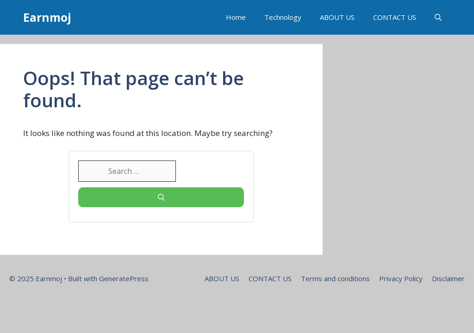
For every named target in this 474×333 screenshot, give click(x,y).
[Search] (161, 197)
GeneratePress (124, 278)
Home (236, 17)
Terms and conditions (335, 278)
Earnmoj (47, 17)
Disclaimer (448, 278)
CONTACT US (394, 17)
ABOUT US (337, 17)
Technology (282, 17)
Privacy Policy (401, 278)
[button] (438, 17)
